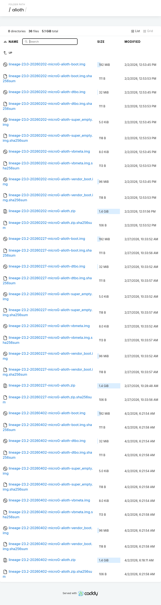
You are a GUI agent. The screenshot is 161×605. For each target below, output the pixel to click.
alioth (18, 10)
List (135, 31)
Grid (148, 31)
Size (101, 41)
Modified (133, 41)
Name (14, 41)
